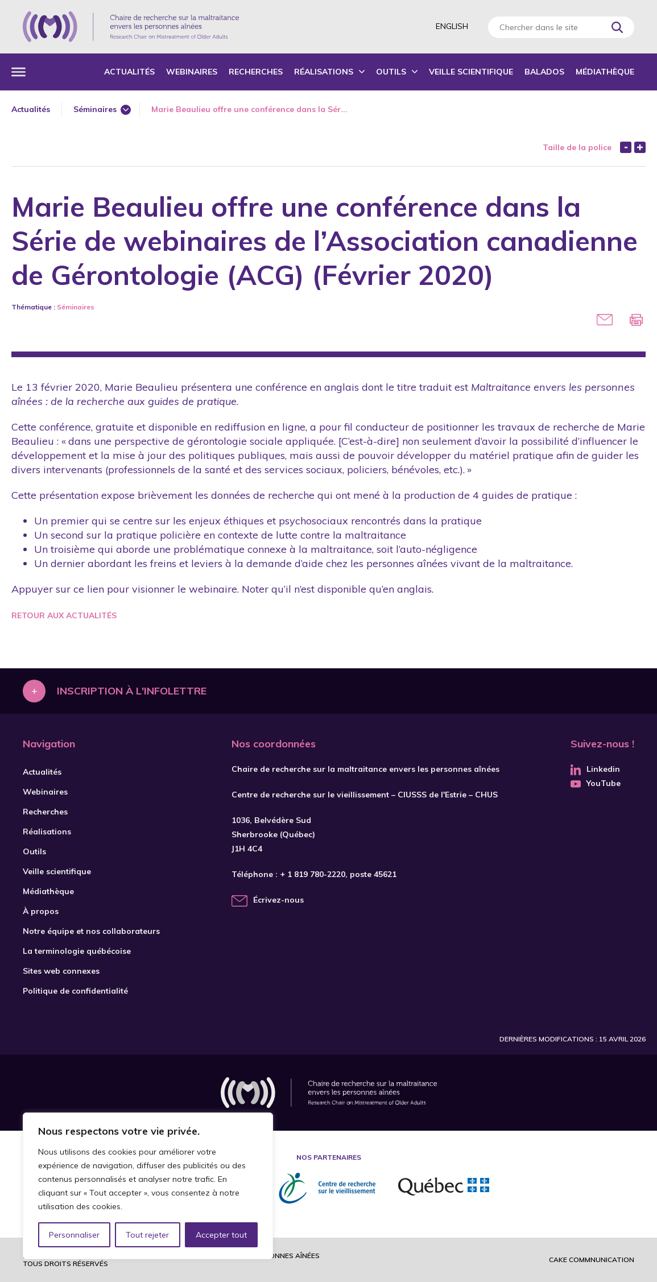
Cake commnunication (591, 1259)
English (452, 26)
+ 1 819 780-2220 (312, 874)
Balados (544, 72)
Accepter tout (221, 1235)
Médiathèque (605, 72)
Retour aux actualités (64, 615)
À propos (41, 911)
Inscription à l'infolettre (131, 690)
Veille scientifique (471, 72)
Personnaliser (74, 1235)
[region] (148, 1186)
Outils (391, 72)
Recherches (256, 72)
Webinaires (191, 72)
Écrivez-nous (278, 900)
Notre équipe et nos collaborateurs (91, 931)
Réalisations (323, 72)
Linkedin (595, 769)
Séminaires (95, 109)
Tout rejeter (147, 1235)
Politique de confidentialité (75, 991)
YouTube (596, 783)
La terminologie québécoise (77, 951)
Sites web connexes (61, 971)
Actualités (129, 72)
